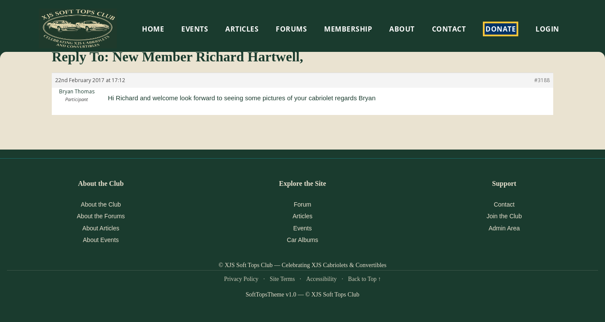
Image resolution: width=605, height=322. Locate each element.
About (402, 29)
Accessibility (321, 279)
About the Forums (101, 216)
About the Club (101, 204)
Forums (291, 29)
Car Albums (302, 239)
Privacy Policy (241, 279)
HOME (153, 29)
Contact (449, 29)
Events (302, 228)
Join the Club (504, 216)
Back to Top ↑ (364, 279)
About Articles (101, 228)
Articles (241, 29)
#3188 (542, 80)
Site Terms (282, 279)
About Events (101, 239)
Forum (302, 204)
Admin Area (504, 228)
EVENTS (194, 29)
